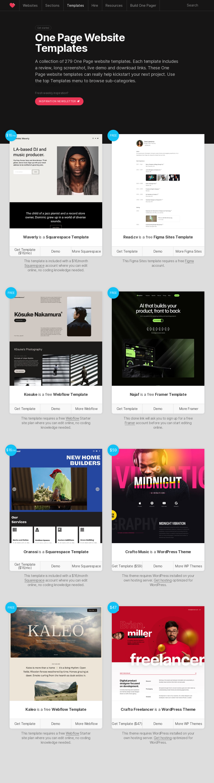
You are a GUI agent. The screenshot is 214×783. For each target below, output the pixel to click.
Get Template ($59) (127, 566)
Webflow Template (70, 394)
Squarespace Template (67, 237)
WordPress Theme (174, 551)
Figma (189, 261)
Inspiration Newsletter (59, 101)
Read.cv (130, 237)
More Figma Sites (189, 251)
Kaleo (30, 709)
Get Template (127, 251)
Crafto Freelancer (137, 709)
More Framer (188, 409)
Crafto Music (137, 551)
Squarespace (34, 265)
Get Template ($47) (127, 724)
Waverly (30, 237)
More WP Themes (188, 566)
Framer (130, 423)
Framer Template (170, 394)
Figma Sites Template (173, 237)
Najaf (134, 394)
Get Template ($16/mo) (25, 251)
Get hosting (163, 580)
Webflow (72, 418)
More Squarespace (86, 251)
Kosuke (30, 394)
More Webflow (86, 409)
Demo (55, 251)
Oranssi (31, 551)
